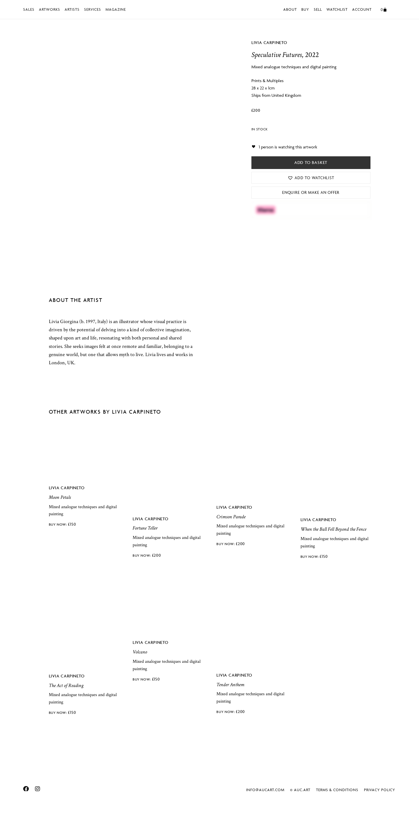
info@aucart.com (265, 789)
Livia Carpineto (269, 42)
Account (362, 9)
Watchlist (337, 9)
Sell (318, 9)
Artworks (49, 9)
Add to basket (310, 162)
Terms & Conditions (337, 789)
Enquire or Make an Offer (310, 192)
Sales (28, 9)
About (290, 9)
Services (92, 9)
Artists (72, 9)
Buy (305, 9)
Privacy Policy (379, 789)
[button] (310, 178)
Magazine (116, 9)
